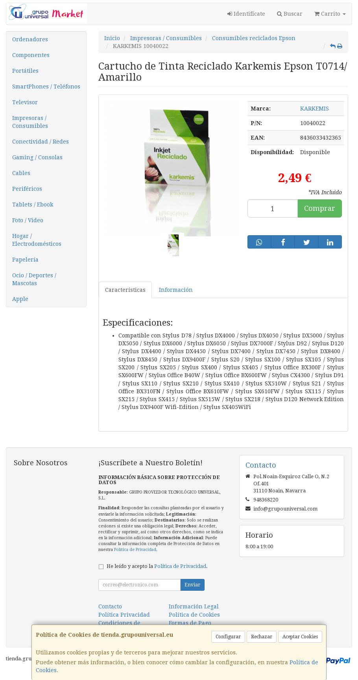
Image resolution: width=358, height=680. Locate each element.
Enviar (192, 585)
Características (125, 290)
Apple (20, 299)
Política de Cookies (194, 615)
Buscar (290, 14)
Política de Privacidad (135, 549)
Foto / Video (27, 220)
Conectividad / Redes (40, 141)
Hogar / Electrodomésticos (36, 240)
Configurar (228, 636)
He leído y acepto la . (157, 566)
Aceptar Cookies (300, 636)
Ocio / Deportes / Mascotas (34, 279)
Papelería (25, 259)
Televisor (25, 102)
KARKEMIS (314, 108)
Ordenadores (30, 39)
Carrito (330, 14)
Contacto (110, 606)
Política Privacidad (124, 615)
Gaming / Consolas (37, 157)
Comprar (319, 208)
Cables (21, 173)
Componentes (31, 55)
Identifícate (246, 14)
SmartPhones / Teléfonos (46, 86)
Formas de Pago (190, 623)
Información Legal (194, 606)
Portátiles (25, 71)
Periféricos (27, 189)
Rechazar (261, 636)
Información (176, 290)
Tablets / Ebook (32, 204)
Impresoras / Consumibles (30, 122)
